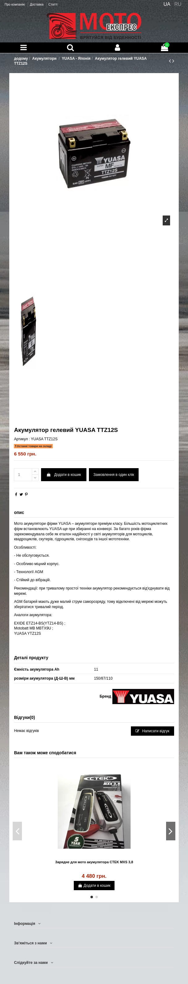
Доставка (37, 4)
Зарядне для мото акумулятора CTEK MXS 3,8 (94, 862)
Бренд (105, 696)
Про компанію (15, 4)
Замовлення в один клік (114, 474)
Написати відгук (152, 731)
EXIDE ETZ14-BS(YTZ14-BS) (38, 623)
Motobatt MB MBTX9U (32, 628)
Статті (52, 4)
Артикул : (22, 439)
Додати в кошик (64, 474)
